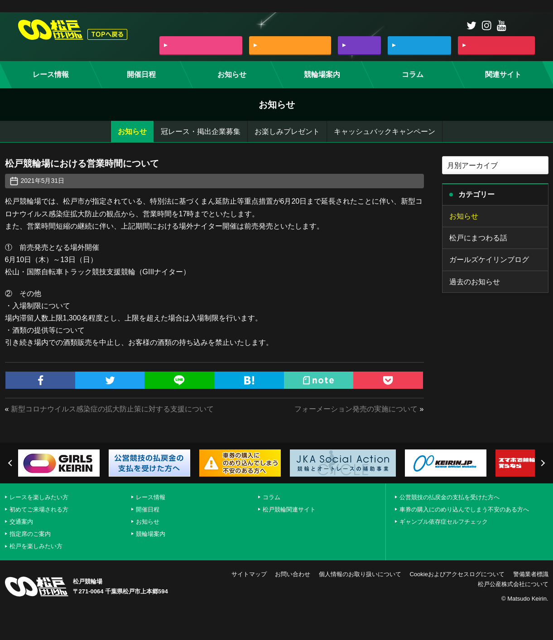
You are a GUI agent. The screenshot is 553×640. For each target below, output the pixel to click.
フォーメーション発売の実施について (356, 409)
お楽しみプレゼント (287, 131)
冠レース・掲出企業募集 (200, 131)
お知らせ (132, 131)
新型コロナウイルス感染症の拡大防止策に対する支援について (112, 409)
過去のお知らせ (474, 282)
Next (541, 463)
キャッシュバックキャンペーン (384, 131)
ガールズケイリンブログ (489, 259)
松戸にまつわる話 (478, 238)
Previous (11, 463)
